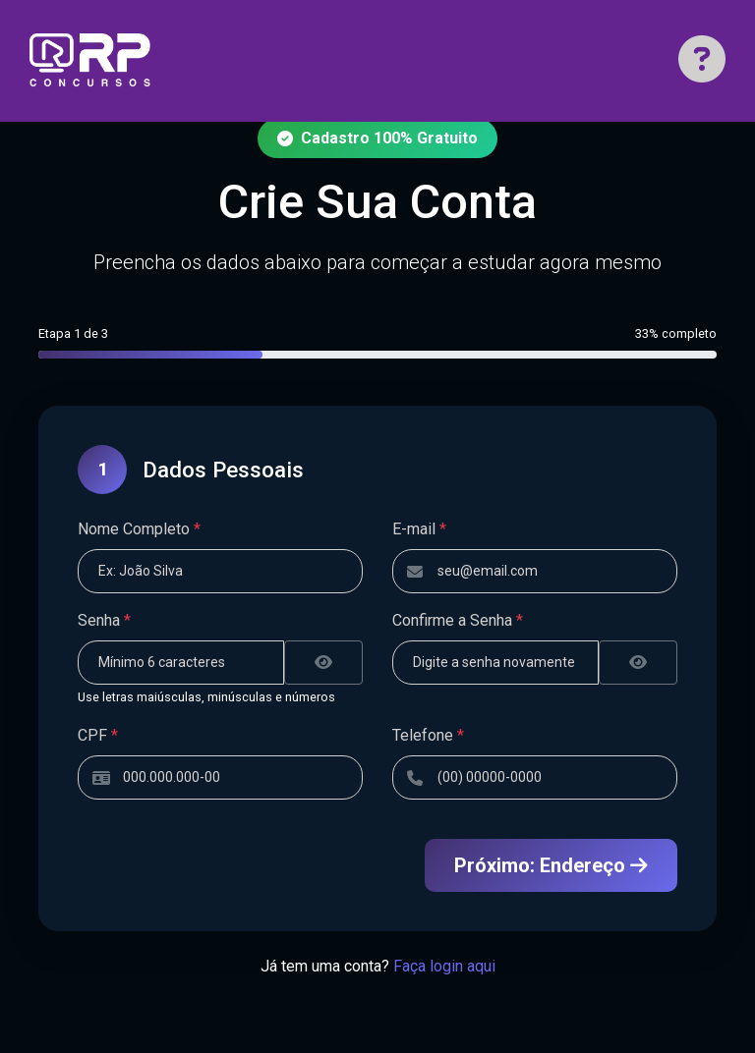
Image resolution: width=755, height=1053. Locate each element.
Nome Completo (139, 529)
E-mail (419, 529)
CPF (98, 735)
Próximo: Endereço (551, 865)
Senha (104, 620)
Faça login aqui (444, 966)
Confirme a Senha (457, 620)
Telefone (428, 735)
